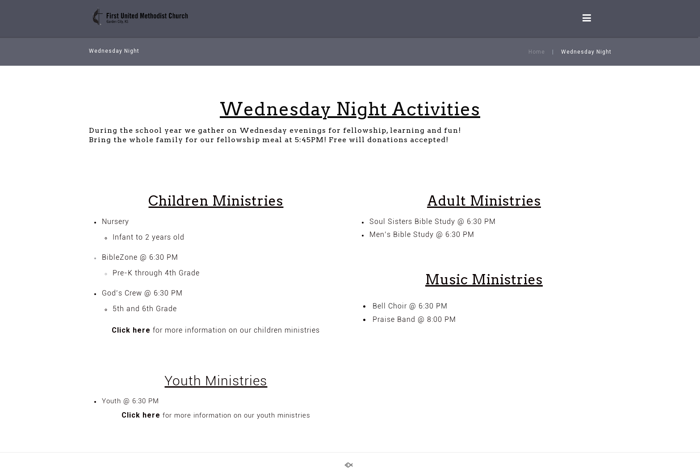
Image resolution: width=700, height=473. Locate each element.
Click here (131, 330)
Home (536, 52)
